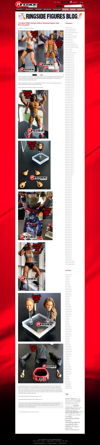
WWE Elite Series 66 (69, 164)
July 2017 (67, 318)
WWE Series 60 (68, 209)
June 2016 (67, 339)
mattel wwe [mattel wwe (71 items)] (68, 407)
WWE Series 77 (68, 225)
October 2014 (68, 371)
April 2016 (67, 343)
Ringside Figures (30, 28)
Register (58, 2)
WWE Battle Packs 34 (69, 64)
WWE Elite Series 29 (69, 102)
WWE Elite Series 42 (69, 124)
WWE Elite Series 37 (69, 115)
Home (34, 440)
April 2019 (67, 283)
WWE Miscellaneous (69, 172)
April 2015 (67, 363)
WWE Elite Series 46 (69, 130)
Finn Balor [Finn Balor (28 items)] (67, 403)
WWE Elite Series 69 (69, 169)
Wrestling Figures (68, 50)
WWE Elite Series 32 (69, 107)
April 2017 (67, 323)
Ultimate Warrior (29, 405)
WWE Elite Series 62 (69, 157)
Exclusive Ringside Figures (70, 29)
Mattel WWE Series (69, 40)
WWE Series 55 (68, 200)
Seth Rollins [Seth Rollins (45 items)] (76, 412)
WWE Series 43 (68, 185)
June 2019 (67, 279)
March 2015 (67, 364)
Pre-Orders (38, 9)
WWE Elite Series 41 (69, 122)
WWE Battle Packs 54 (69, 85)
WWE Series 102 (68, 179)
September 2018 (68, 294)
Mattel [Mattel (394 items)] (76, 406)
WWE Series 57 (68, 204)
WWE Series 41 (68, 182)
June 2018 (67, 299)
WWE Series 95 (68, 254)
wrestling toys (52, 405)
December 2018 (68, 289)
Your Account (65, 2)
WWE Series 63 (68, 214)
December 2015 (68, 349)
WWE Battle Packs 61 (69, 95)
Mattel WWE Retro (69, 39)
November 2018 (68, 291)
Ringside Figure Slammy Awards (71, 47)
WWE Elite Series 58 (69, 150)
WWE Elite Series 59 (69, 152)
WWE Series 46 (68, 190)
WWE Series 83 (68, 235)
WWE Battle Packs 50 (69, 80)
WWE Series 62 (68, 212)
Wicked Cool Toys (68, 49)
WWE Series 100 (68, 175)
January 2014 (68, 384)
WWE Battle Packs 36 (69, 67)
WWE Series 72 (68, 217)
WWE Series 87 (68, 240)
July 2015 (67, 358)
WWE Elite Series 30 (69, 104)
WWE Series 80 (68, 230)
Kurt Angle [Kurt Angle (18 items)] (71, 406)
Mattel (52, 403)
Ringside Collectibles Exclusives (71, 45)
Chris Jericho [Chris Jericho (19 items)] (73, 400)
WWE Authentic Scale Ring (70, 52)
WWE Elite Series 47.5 (69, 134)
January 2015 (68, 368)
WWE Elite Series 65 (69, 162)
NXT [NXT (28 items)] (77, 410)
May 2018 (67, 301)
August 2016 (67, 336)
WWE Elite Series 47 (69, 132)
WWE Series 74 (68, 220)
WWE (56, 405)
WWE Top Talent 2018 (69, 260)
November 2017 (68, 311)
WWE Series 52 (68, 195)
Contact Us (81, 9)
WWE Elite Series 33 (69, 109)
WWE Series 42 (68, 184)
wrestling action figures (37, 405)
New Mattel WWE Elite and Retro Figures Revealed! (28, 411)
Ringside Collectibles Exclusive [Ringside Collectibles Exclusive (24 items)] (76, 411)
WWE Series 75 (68, 222)
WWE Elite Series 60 (69, 154)
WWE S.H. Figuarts (69, 174)
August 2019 (67, 276)
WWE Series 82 (68, 234)
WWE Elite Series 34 (69, 110)
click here (40, 396)
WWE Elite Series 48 (69, 135)
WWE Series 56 (68, 202)
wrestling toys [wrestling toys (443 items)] (71, 424)
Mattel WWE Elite (68, 34)
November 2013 (68, 388)
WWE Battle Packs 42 (69, 74)
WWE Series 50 (68, 192)
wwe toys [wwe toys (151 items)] (68, 428)
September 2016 (68, 334)
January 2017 (68, 328)
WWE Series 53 (68, 197)
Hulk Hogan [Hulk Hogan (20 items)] (72, 403)
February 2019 (68, 286)
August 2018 (67, 296)
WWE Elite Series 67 (69, 165)
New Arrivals (29, 9)
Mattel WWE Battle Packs (70, 30)
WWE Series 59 (68, 207)
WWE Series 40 (68, 180)
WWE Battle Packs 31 (69, 59)
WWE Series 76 (68, 224)
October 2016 (68, 333)
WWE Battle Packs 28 (69, 54)
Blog (66, 440)
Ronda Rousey (57, 403)
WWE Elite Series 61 (69, 155)
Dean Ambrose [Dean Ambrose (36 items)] (68, 402)
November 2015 (68, 351)
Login (55, 2)
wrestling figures (45, 405)
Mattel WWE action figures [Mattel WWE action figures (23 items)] (77, 407)
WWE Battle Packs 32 (69, 60)
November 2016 (68, 331)
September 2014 (68, 373)
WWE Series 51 (68, 194)
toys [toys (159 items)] (70, 415)
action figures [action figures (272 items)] (70, 399)
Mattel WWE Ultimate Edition (34, 403)
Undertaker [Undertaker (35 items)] (78, 415)
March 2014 (67, 381)
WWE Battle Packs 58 (69, 90)
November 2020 (68, 274)
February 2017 (68, 326)
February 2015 (68, 366)
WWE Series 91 (68, 247)
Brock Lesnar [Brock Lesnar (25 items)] (67, 400)
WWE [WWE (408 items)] (67, 426)
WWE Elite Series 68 (69, 167)
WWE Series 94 (68, 252)
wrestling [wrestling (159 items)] (68, 416)
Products (19, 9)
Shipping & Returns (50, 440)
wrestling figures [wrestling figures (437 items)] (72, 422)
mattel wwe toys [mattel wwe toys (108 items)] (70, 410)
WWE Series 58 (68, 205)
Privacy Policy (58, 440)
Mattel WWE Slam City (69, 42)
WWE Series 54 (68, 199)
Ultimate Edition (22, 405)
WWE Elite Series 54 (69, 145)
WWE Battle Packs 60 (69, 94)
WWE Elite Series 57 (69, 149)
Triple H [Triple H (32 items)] (73, 415)
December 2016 (68, 329)
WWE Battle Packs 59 (69, 92)
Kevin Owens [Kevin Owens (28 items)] (75, 404)
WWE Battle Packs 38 (69, 69)
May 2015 (67, 361)
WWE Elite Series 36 (69, 114)
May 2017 (67, 321)
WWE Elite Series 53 (69, 144)
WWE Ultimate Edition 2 (70, 264)
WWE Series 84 (68, 237)
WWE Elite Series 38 (69, 117)
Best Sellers (47, 9)
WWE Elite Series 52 (69, 142)
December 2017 (68, 309)
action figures (48, 403)
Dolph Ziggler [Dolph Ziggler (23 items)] (74, 402)
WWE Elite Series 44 (69, 127)
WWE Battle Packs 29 (69, 55)
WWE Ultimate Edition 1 (70, 262)
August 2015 (67, 356)
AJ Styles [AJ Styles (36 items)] (78, 398)
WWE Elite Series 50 (69, 139)
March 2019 (67, 284)
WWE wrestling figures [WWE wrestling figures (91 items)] (72, 429)
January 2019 (68, 288)
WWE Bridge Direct (69, 97)
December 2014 (68, 369)
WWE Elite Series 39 (69, 119)
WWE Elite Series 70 (69, 170)
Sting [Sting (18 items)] (77, 413)
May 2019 (67, 281)
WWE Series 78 (68, 227)
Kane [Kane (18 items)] (72, 404)
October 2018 (68, 293)
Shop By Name (57, 9)
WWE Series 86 (68, 239)
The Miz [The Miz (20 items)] (79, 413)
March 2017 (67, 324)
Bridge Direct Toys (69, 27)
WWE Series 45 (68, 189)
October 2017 (68, 313)
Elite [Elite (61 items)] (78, 402)
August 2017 (67, 316)
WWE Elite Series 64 (69, 160)
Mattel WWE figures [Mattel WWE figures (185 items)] (72, 409)
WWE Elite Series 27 (69, 99)
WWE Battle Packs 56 (69, 87)
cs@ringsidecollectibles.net (56, 439)
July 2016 (67, 338)
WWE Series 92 (68, 249)
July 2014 (67, 376)
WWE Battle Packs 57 (69, 89)
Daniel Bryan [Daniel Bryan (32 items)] (78, 400)
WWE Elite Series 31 (69, 105)
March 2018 (67, 304)
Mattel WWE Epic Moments (70, 37)
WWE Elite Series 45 (69, 129)
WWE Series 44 (68, 187)
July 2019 (67, 278)
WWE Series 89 (68, 244)
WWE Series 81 (68, 232)
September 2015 (68, 354)
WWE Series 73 (68, 219)
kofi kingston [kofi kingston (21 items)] (67, 406)
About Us (65, 9)
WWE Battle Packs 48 (69, 77)
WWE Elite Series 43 (69, 125)
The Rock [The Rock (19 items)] (67, 415)
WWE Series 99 (68, 259)
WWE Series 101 (68, 177)
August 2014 (67, 374)
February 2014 (68, 383)
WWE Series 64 (68, 215)
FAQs (63, 440)
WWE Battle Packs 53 (69, 84)
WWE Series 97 (68, 255)
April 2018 (67, 303)
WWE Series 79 (68, 229)
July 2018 (67, 298)
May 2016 (67, 341)
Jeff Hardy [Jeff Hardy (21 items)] (76, 403)
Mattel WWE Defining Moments (71, 32)
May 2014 (67, 378)
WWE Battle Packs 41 (69, 72)
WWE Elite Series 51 (69, 140)
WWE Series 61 (68, 210)
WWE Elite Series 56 (69, 147)
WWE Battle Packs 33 (69, 62)
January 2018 (68, 308)
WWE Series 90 (68, 245)
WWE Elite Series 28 (69, 100)
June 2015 (67, 359)
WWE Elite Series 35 (69, 112)
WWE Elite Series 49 (69, 137)
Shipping (72, 9)
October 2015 (68, 353)
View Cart (75, 2)
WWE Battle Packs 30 (69, 57)
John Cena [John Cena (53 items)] (68, 404)
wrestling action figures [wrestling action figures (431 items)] (72, 419)
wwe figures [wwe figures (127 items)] (75, 426)
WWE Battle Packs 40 (69, 70)
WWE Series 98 (68, 257)
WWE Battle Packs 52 (69, 82)
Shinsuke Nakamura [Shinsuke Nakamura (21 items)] (72, 413)
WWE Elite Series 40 (69, 120)
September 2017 (68, 314)
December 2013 (68, 386)
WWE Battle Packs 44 (69, 75)
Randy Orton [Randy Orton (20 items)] (67, 411)
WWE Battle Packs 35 (69, 65)
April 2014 (67, 379)
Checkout (82, 2)
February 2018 (68, 306)
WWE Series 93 (68, 250)
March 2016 (67, 344)
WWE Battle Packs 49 (69, 79)
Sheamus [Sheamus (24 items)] (67, 413)
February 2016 (68, 346)
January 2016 (68, 348)
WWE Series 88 (68, 242)
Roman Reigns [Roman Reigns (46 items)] (69, 412)
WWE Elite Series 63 (69, 159)
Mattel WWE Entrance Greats (71, 35)
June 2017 (67, 319)
